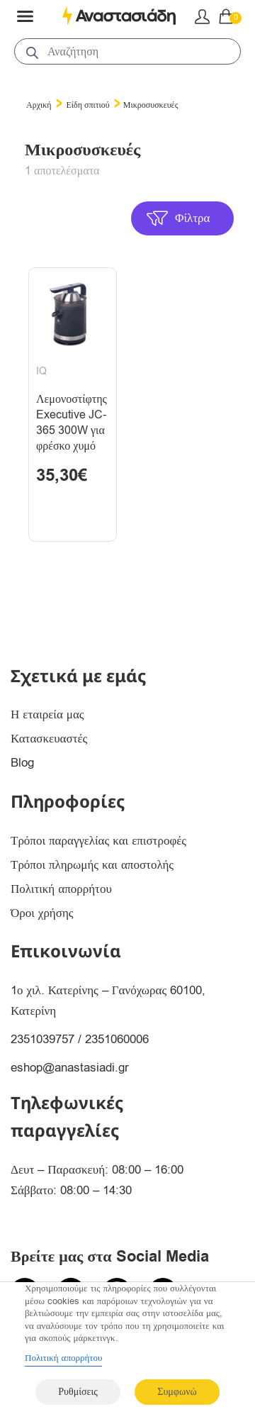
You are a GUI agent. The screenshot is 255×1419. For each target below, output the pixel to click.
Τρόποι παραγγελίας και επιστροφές (98, 841)
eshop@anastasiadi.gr (70, 1067)
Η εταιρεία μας (47, 714)
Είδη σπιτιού (88, 105)
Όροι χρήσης (42, 913)
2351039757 (42, 1039)
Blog (22, 763)
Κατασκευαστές (49, 738)
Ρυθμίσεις (77, 1391)
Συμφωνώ (176, 1391)
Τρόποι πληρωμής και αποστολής (92, 865)
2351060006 (117, 1039)
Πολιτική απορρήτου (61, 889)
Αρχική (39, 105)
